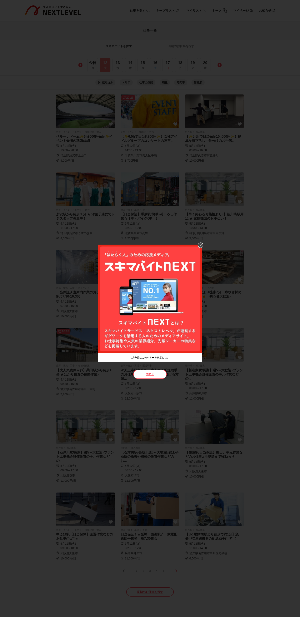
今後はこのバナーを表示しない (151, 357)
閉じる (150, 374)
